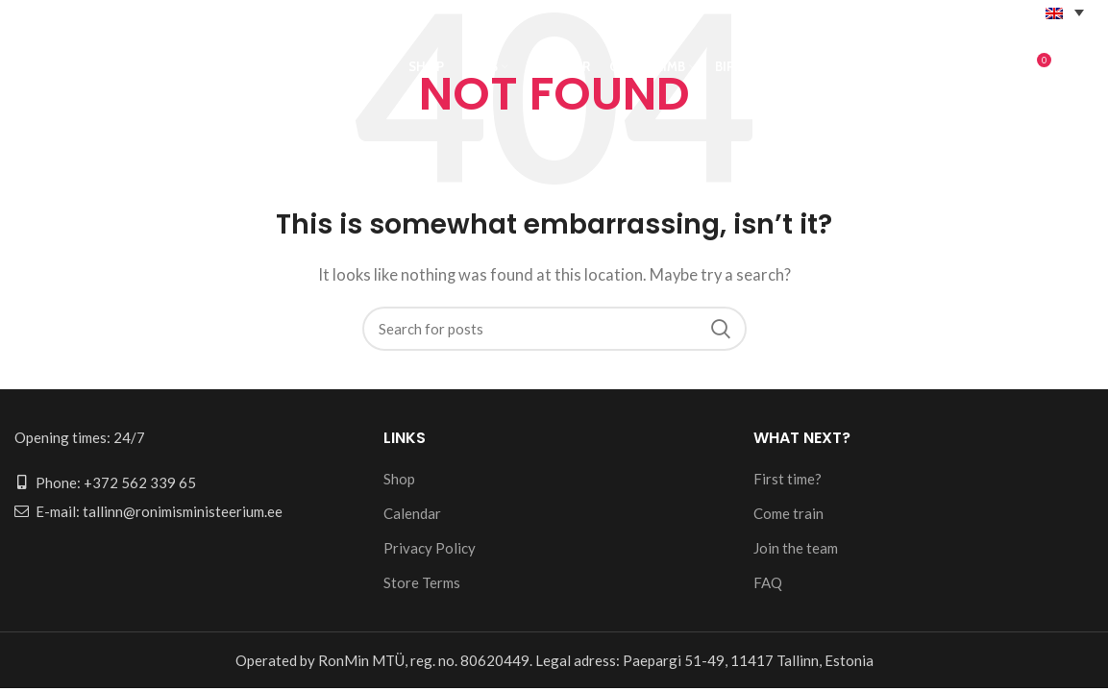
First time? (787, 478)
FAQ (767, 582)
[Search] (554, 329)
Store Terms (421, 582)
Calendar (412, 513)
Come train (788, 513)
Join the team (795, 547)
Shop (399, 478)
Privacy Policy (429, 547)
